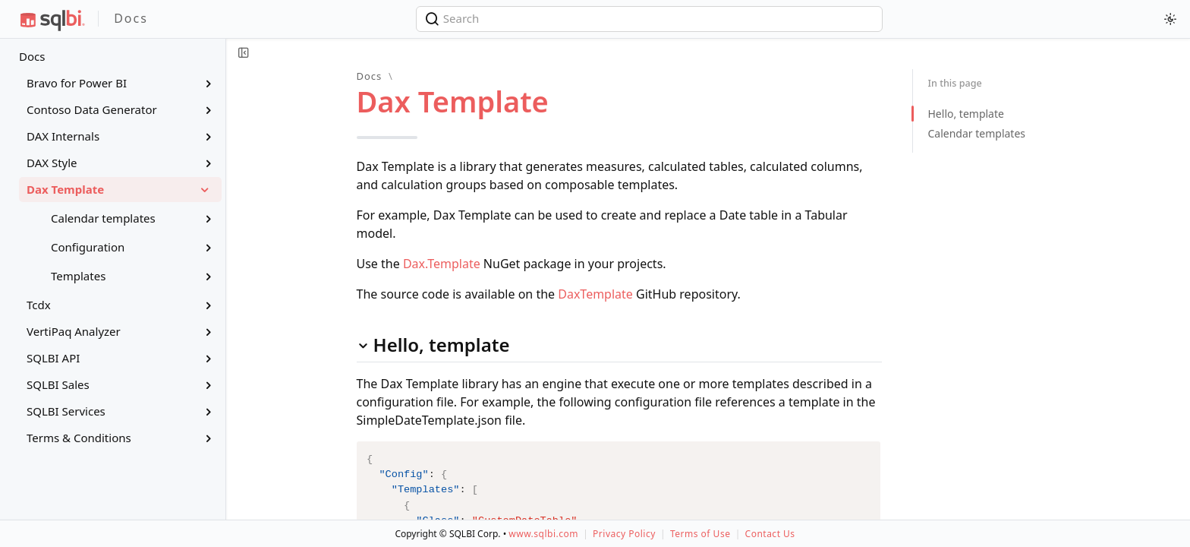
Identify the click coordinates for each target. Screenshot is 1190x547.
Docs (32, 56)
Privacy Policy (624, 533)
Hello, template (966, 113)
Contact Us (770, 533)
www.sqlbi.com (543, 533)
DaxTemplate (595, 294)
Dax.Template (441, 263)
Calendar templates (977, 133)
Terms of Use (700, 533)
